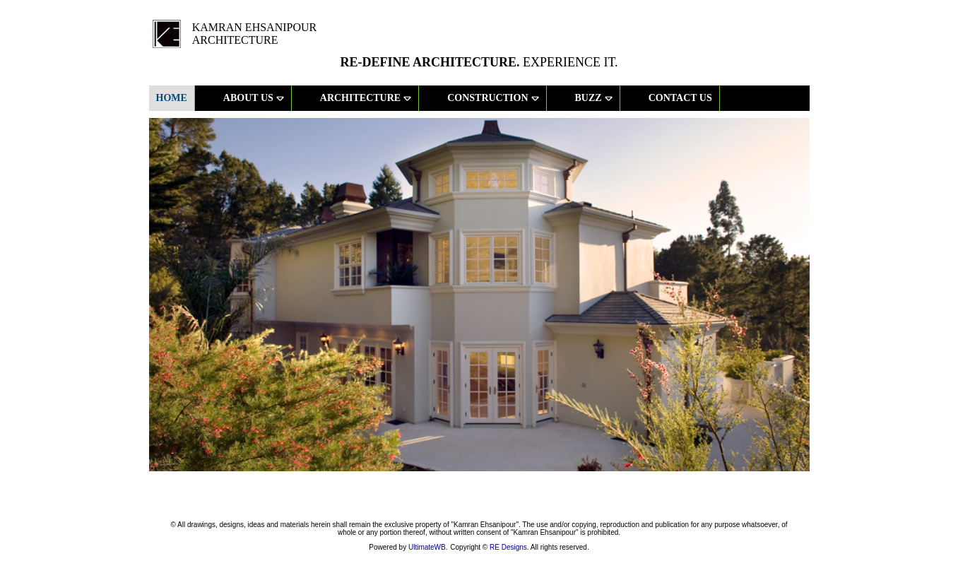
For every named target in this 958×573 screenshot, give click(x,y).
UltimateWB (427, 547)
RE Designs (508, 547)
